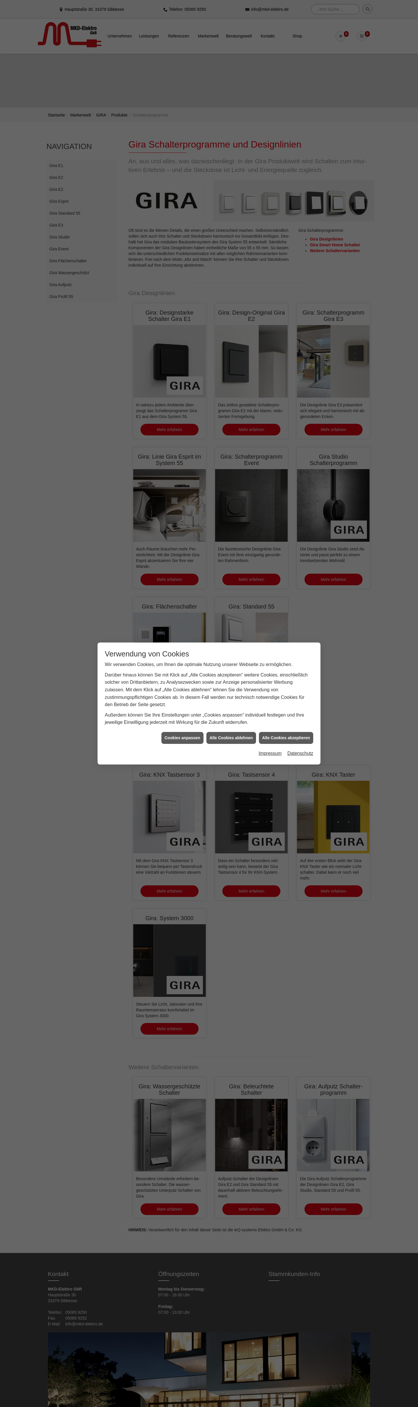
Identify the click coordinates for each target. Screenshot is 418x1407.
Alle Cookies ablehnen (231, 737)
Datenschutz (300, 753)
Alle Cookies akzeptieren (286, 737)
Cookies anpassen (182, 737)
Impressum (270, 753)
